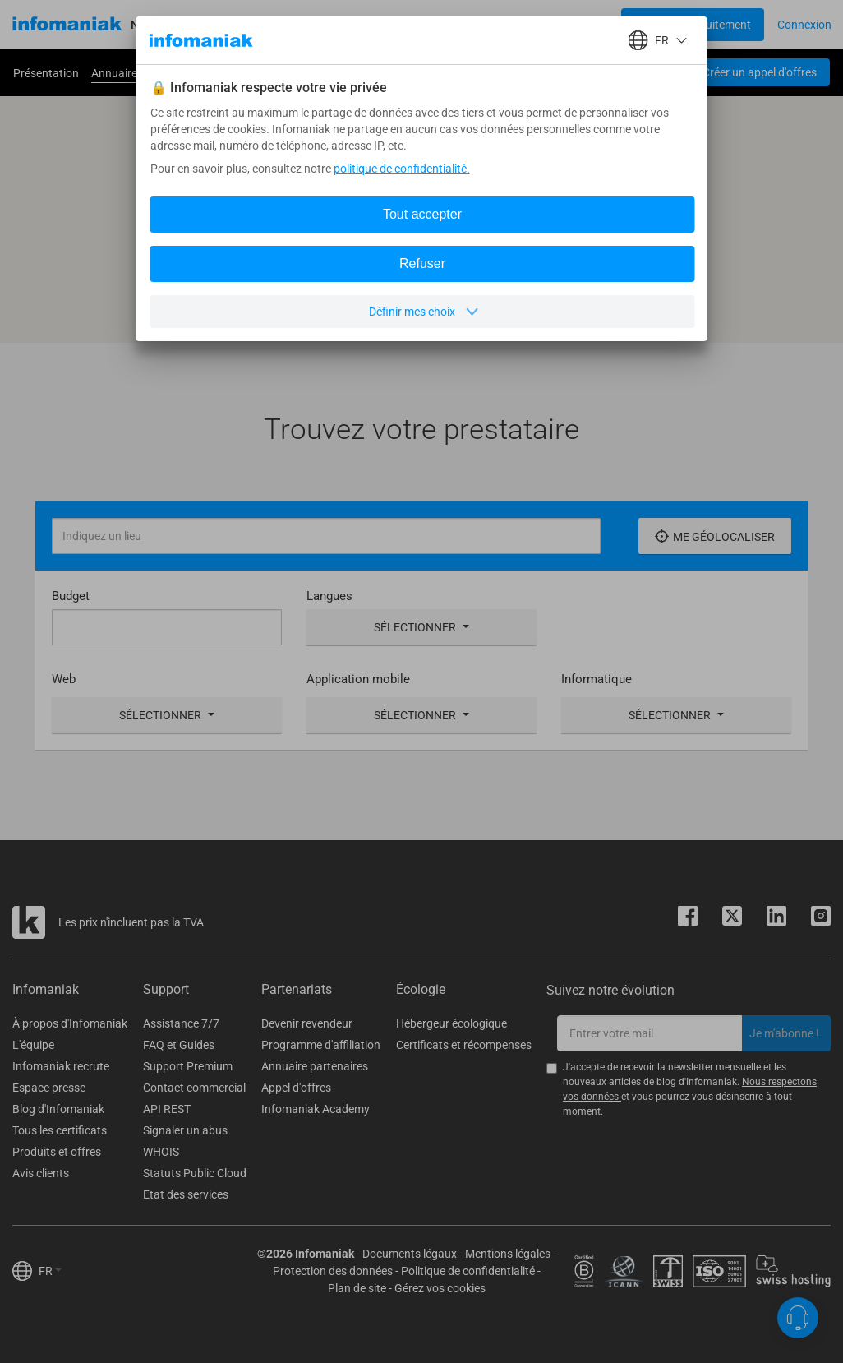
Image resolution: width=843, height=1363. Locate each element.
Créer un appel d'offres (759, 72)
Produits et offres (56, 1151)
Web (64, 679)
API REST (167, 1109)
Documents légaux (409, 1253)
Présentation (46, 73)
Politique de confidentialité (468, 1271)
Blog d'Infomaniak (58, 1109)
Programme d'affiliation (320, 1044)
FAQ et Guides (178, 1044)
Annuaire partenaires (314, 1066)
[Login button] (692, 24)
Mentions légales (507, 1253)
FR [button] (50, 1271)
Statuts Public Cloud (194, 1173)
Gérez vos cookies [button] (440, 1288)
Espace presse (48, 1087)
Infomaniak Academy (315, 1109)
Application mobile (358, 679)
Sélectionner (421, 627)
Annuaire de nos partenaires (162, 73)
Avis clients (40, 1173)
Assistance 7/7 (181, 1023)
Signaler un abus (185, 1130)
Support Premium (188, 1066)
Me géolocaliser (715, 536)
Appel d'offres (296, 1087)
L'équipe (33, 1044)
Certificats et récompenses (464, 1044)
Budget (71, 596)
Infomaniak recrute (60, 1066)
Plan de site (357, 1288)
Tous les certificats (59, 1130)
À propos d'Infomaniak (69, 1023)
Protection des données (333, 1271)
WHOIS (161, 1151)
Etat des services (185, 1194)
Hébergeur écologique (451, 1023)
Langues (329, 596)
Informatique (596, 679)
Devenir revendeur (306, 1023)
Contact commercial (194, 1087)
